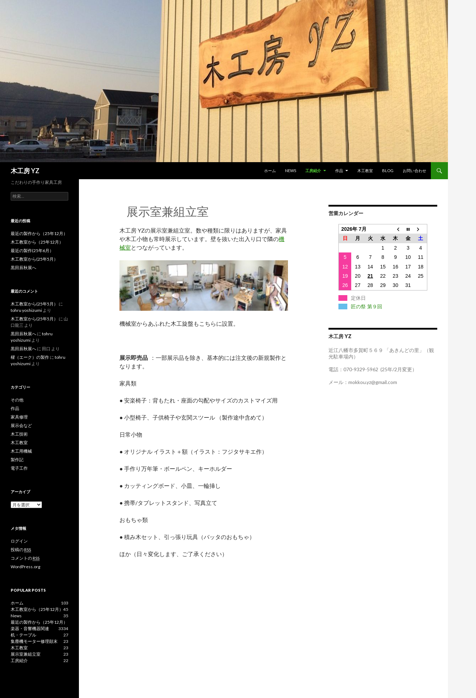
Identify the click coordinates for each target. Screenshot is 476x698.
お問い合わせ (414, 170)
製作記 (17, 459)
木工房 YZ (25, 171)
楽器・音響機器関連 (30, 628)
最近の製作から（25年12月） (39, 233)
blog (388, 170)
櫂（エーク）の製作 (30, 357)
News (290, 170)
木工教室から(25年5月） (34, 259)
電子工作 (19, 468)
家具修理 (19, 417)
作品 (339, 170)
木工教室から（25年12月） (37, 242)
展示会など (21, 425)
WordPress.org (25, 566)
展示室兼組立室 (26, 654)
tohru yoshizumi (26, 310)
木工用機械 (21, 451)
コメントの (25, 558)
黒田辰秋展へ (23, 267)
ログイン (19, 541)
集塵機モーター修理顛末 (34, 641)
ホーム (270, 170)
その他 (17, 400)
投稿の (21, 550)
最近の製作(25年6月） (32, 250)
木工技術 (19, 434)
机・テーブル (23, 635)
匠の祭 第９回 (366, 306)
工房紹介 (313, 170)
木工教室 (365, 170)
